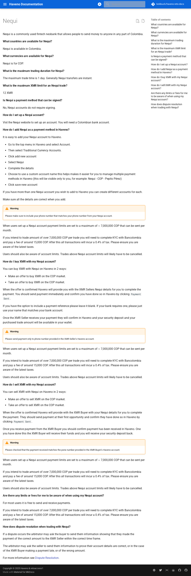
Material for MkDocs (24, 572)
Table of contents (161, 19)
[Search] (124, 4)
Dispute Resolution (47, 558)
